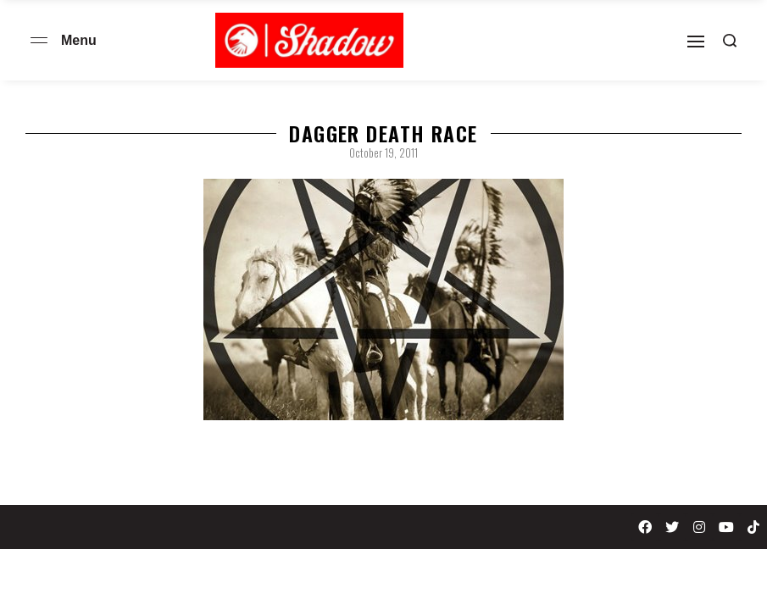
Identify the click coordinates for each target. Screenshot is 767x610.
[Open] (695, 41)
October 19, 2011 (383, 152)
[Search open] (729, 40)
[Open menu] (39, 40)
